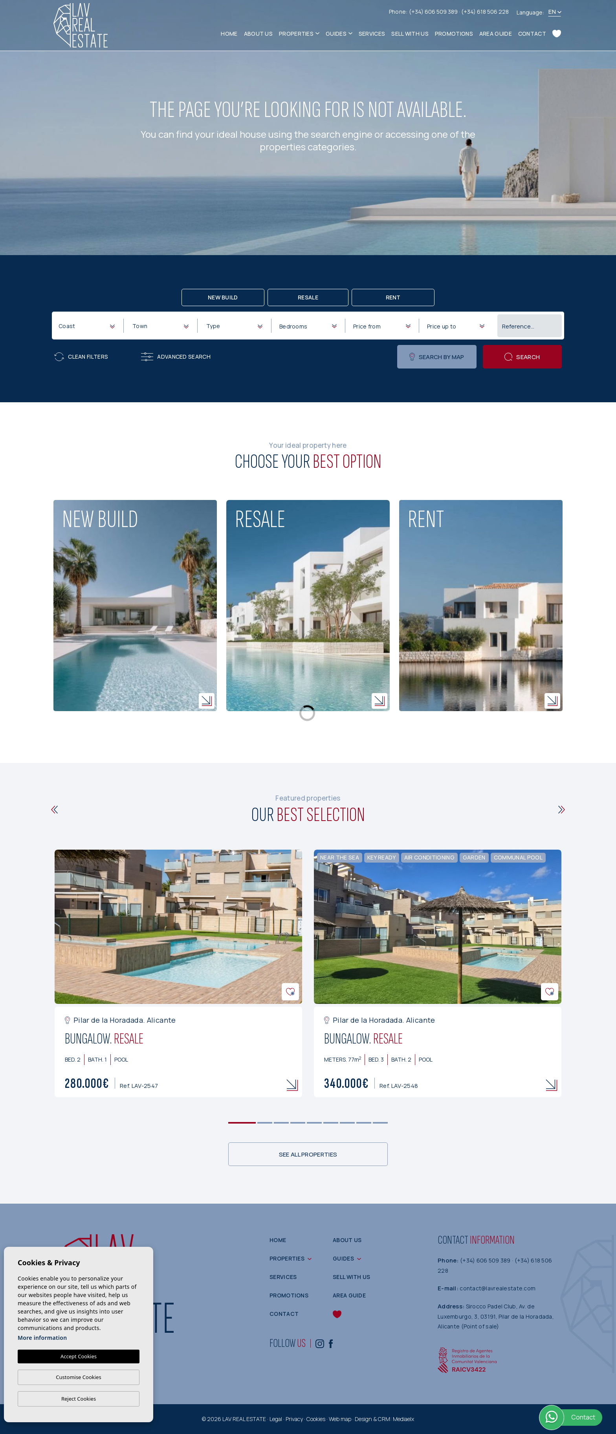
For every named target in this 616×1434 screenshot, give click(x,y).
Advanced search (176, 356)
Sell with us (410, 33)
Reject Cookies (78, 1398)
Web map (340, 1419)
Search (522, 357)
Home (229, 33)
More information (42, 1337)
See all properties (308, 1154)
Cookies (315, 1419)
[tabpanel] (178, 974)
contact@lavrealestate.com (497, 1288)
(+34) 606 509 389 (434, 11)
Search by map (436, 357)
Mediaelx (403, 1419)
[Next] (561, 809)
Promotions (454, 33)
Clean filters (81, 356)
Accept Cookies (78, 1356)
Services (372, 33)
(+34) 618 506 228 (485, 11)
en (552, 11)
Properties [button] (296, 33)
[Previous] (54, 809)
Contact (532, 33)
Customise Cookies (78, 1377)
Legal (276, 1419)
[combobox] (86, 325)
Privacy (294, 1419)
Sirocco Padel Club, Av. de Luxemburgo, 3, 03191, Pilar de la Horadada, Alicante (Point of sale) (496, 1316)
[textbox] (88, 325)
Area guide (495, 33)
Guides (336, 33)
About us (258, 33)
